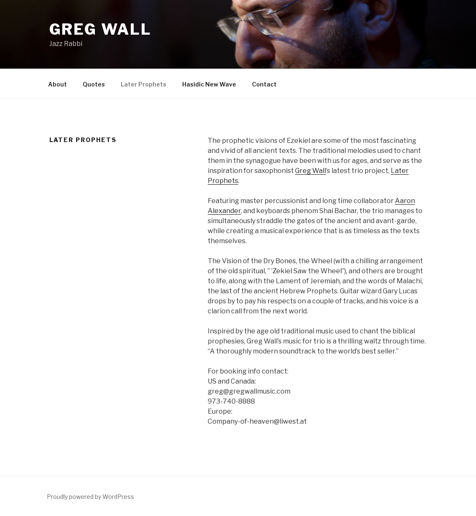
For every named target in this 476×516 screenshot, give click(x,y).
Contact (264, 84)
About (57, 84)
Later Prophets (143, 84)
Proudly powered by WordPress (90, 496)
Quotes (94, 84)
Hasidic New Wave (209, 84)
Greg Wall (100, 29)
